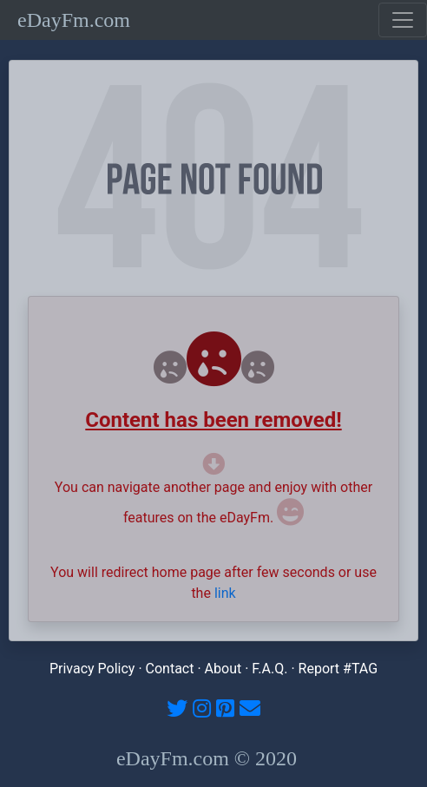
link (225, 593)
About (223, 668)
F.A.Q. (269, 668)
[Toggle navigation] (402, 20)
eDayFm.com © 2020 (206, 758)
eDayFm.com (73, 20)
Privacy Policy (92, 668)
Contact (170, 668)
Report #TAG (338, 668)
